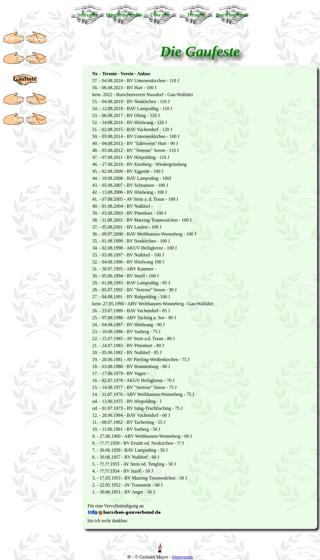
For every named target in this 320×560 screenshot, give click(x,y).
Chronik (25, 58)
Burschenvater (232, 15)
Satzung (24, 99)
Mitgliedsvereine (124, 15)
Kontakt (24, 119)
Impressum (182, 556)
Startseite (87, 15)
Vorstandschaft (24, 38)
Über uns (160, 15)
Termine (196, 15)
